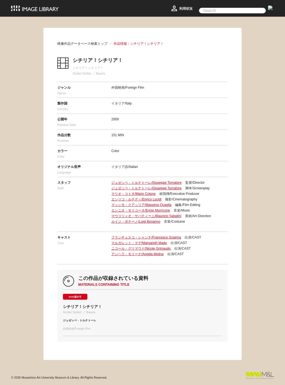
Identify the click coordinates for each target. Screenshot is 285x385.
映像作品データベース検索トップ (82, 44)
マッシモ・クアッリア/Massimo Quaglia (141, 205)
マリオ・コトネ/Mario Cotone (133, 194)
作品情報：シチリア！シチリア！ (139, 44)
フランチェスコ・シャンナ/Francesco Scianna (146, 237)
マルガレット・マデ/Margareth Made (139, 243)
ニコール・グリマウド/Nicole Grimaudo (141, 248)
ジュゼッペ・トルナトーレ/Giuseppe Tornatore (146, 183)
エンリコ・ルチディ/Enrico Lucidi (136, 199)
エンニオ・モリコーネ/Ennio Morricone (140, 210)
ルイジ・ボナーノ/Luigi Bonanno (135, 221)
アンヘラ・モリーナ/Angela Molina (137, 254)
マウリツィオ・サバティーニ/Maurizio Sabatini (146, 216)
